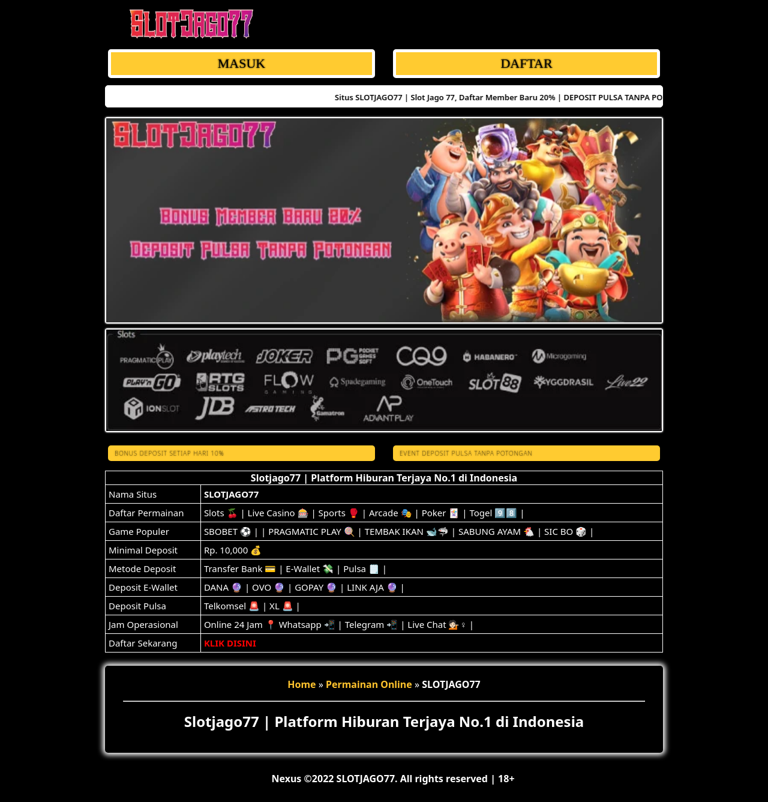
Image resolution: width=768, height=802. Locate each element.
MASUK (241, 63)
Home (301, 684)
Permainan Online (369, 684)
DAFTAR (526, 63)
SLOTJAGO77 (231, 494)
